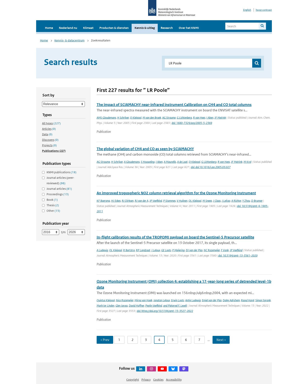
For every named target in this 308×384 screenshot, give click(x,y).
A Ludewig (102, 250)
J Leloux (155, 250)
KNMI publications (61, 172)
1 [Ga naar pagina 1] (119, 340)
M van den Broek (152, 117)
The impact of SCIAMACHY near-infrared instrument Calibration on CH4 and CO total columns (174, 104)
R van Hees (199, 117)
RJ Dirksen (128, 201)
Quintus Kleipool (106, 300)
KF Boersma (103, 201)
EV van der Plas (194, 250)
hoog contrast (264, 10)
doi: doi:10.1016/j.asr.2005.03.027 (211, 167)
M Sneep (207, 201)
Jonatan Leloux (161, 300)
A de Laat (182, 162)
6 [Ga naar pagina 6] (186, 340)
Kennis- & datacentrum (69, 40)
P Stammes (169, 201)
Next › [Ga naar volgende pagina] (221, 340)
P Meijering (178, 250)
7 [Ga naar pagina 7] (199, 340)
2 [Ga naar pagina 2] (133, 340)
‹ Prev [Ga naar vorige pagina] (105, 340)
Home (49, 28)
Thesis (53, 205)
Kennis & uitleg (145, 28)
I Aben (209, 117)
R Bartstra (129, 250)
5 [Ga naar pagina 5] (173, 340)
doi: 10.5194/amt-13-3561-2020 (238, 255)
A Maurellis (170, 162)
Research (167, 28)
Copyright (132, 379)
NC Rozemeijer (212, 250)
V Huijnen (182, 201)
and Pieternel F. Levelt (175, 305)
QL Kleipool (195, 201)
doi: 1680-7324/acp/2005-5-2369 (192, 123)
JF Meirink (220, 117)
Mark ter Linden (105, 305)
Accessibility (174, 379)
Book (52, 200)
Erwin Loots (177, 300)
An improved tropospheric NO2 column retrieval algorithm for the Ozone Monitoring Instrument (176, 193)
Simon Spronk (263, 300)
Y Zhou (246, 201)
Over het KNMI (189, 28)
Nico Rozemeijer (124, 300)
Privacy (146, 379)
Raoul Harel (247, 300)
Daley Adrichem (231, 300)
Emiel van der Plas (212, 300)
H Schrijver (123, 117)
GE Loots (166, 250)
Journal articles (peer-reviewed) (60, 180)
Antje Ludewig (193, 300)
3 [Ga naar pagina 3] (146, 340)
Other (53, 211)
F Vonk (225, 250)
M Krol (247, 162)
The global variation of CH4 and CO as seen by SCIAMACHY (145, 149)
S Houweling (148, 162)
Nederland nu (68, 28)
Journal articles (59, 189)
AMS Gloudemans (106, 117)
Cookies (158, 379)
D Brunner (257, 201)
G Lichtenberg (184, 117)
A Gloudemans (132, 162)
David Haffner (136, 305)
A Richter (236, 201)
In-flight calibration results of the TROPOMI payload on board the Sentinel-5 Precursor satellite (175, 237)
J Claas (217, 201)
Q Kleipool (135, 117)
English (247, 10)
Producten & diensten (114, 28)
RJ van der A (141, 201)
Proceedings (58, 194)
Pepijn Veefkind (153, 305)
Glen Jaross (122, 305)
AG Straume (169, 117)
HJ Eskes (116, 201)
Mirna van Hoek (143, 300)
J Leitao (226, 201)
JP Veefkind (155, 201)
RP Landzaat (143, 250)
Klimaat (88, 28)
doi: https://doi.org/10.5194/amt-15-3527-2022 (165, 311)
